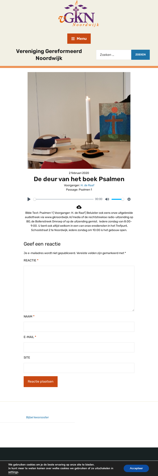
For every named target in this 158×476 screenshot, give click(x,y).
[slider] (63, 199)
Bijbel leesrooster (37, 417)
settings (13, 472)
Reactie (31, 260)
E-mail (30, 337)
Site (27, 357)
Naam (29, 316)
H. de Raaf (87, 185)
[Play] (29, 199)
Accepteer (136, 468)
